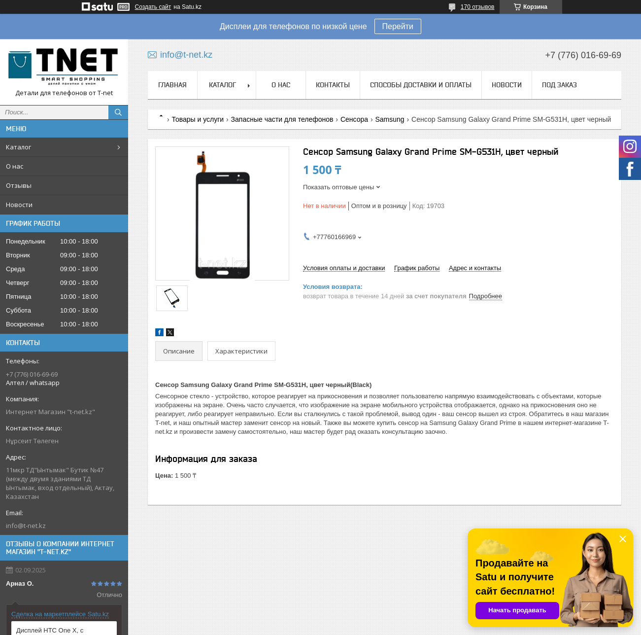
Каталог (18, 146)
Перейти (397, 26)
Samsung (390, 119)
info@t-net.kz (26, 525)
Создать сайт (153, 6)
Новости (19, 204)
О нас (14, 166)
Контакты (333, 85)
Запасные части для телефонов (282, 119)
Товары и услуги (197, 119)
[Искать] (118, 112)
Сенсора (354, 119)
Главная (172, 85)
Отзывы (19, 185)
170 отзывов (478, 6)
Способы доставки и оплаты (421, 85)
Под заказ (559, 85)
